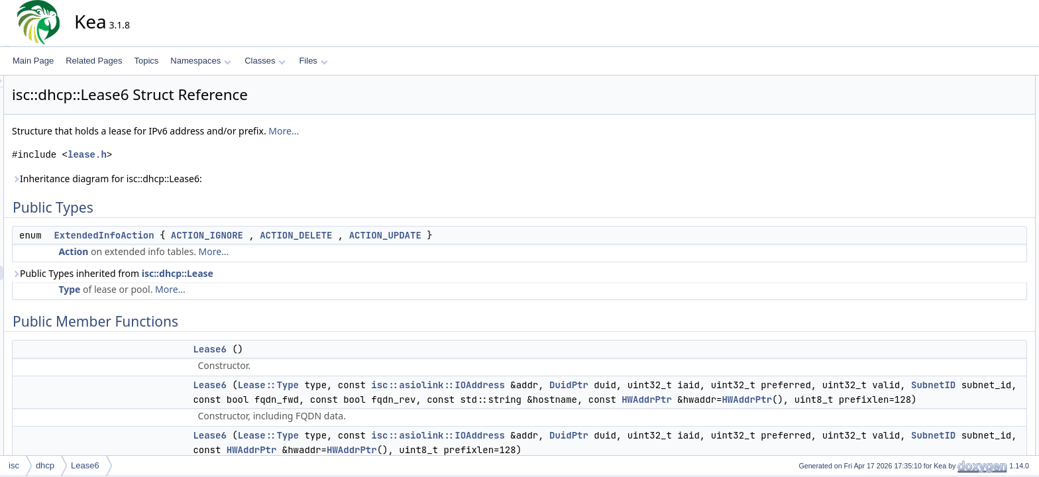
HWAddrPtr (432, 414)
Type (188, 289)
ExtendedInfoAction (223, 235)
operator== (967, 228)
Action (192, 251)
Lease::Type (387, 385)
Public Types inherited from (232, 273)
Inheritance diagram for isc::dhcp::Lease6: (226, 178)
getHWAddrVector (980, 374)
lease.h (206, 154)
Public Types (960, 82)
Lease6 (328, 349)
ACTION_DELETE (415, 235)
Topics (146, 61)
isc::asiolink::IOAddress (557, 385)
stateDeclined (972, 330)
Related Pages (94, 61)
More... (403, 131)
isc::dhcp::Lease (297, 273)
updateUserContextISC (989, 418)
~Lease (961, 287)
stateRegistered (976, 345)
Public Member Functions (982, 112)
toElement (966, 243)
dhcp (45, 465)
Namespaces (200, 61)
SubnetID (485, 399)
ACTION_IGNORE (326, 235)
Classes (265, 61)
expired (961, 301)
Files (313, 61)
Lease (959, 272)
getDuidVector (973, 184)
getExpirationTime (980, 389)
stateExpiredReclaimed (989, 316)
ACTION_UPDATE (504, 235)
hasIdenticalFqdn (978, 359)
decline (960, 170)
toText (958, 257)
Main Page (33, 61)
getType (962, 199)
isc (14, 465)
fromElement (970, 447)
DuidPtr (688, 385)
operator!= (966, 214)
